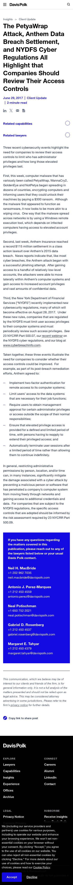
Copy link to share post (23, 718)
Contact (49, 784)
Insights (8, 777)
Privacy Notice (13, 817)
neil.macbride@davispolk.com (29, 577)
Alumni (49, 771)
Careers (50, 764)
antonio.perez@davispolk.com (29, 596)
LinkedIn (50, 777)
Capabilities (11, 771)
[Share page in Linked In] (4, 111)
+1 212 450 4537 (20, 629)
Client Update (27, 19)
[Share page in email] (17, 111)
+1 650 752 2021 (20, 610)
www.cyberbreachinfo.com (21, 345)
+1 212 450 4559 (20, 592)
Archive (8, 797)
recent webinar (52, 336)
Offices (8, 790)
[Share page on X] (11, 111)
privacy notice (19, 705)
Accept (12, 877)
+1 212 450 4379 (20, 648)
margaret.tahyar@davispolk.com (30, 653)
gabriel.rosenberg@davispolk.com (31, 634)
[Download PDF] (24, 111)
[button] (4, 4)
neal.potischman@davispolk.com (31, 615)
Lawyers (9, 764)
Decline (31, 877)
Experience (11, 784)
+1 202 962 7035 (20, 573)
